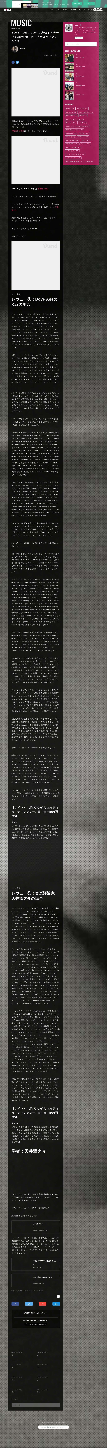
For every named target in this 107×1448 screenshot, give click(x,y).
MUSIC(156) (15, 1295)
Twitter (97, 9)
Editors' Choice (73, 147)
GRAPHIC (83, 137)
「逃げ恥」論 (72, 151)
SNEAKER (71, 133)
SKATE (83, 122)
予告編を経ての (17, 131)
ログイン (89, 3)
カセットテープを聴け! (75, 154)
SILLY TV (82, 108)
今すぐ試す (76, 3)
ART (70, 119)
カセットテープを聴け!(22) (36, 1295)
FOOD (83, 115)
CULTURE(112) (24, 1295)
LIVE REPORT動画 (74, 161)
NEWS (70, 108)
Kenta (22, 48)
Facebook (92, 9)
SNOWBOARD (82, 126)
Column (85, 144)
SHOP (85, 10)
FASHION (68, 10)
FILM (80, 119)
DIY (69, 130)
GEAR (70, 137)
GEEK (84, 133)
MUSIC (60, 10)
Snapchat (101, 9)
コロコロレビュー (73, 158)
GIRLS (53, 10)
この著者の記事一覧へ (52, 55)
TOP (46, 10)
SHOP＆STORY (86, 112)
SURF (69, 126)
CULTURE (77, 10)
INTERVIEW (72, 140)
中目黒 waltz (43, 189)
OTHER (89, 161)
